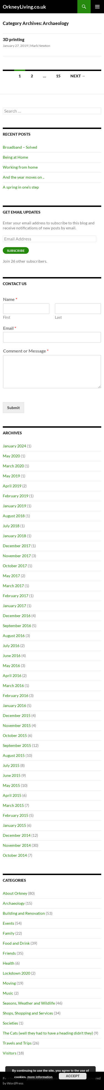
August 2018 (14, 515)
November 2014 (17, 845)
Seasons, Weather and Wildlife (29, 1003)
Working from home (20, 167)
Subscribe (16, 251)
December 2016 (17, 615)
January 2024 (14, 445)
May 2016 (11, 665)
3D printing (13, 39)
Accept (73, 1076)
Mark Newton (40, 46)
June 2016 (12, 655)
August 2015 (14, 755)
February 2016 (15, 695)
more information (39, 1077)
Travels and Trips (17, 1043)
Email (9, 328)
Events (8, 923)
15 (58, 75)
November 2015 (17, 725)
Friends (9, 953)
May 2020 (11, 455)
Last (58, 317)
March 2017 (13, 585)
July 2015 (11, 765)
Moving (9, 983)
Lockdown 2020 (16, 973)
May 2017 (11, 575)
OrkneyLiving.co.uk (24, 7)
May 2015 (11, 785)
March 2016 (13, 685)
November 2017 (17, 555)
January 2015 (14, 825)
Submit (13, 407)
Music (8, 993)
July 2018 (11, 525)
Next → (77, 75)
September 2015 (17, 745)
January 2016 (14, 705)
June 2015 (12, 775)
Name (10, 299)
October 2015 (15, 735)
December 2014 (17, 835)
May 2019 (11, 475)
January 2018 (14, 535)
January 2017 (14, 605)
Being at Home (15, 157)
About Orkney (15, 893)
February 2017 (15, 595)
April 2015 (12, 795)
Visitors (9, 1053)
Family (8, 933)
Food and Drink (16, 943)
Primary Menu (97, 6)
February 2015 (15, 815)
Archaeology (14, 903)
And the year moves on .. (23, 177)
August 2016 (14, 635)
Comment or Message (26, 350)
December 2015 (17, 715)
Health (8, 963)
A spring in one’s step (21, 187)
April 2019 (12, 485)
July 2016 (11, 645)
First (6, 317)
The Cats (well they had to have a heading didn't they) (48, 1033)
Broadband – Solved (20, 147)
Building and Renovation (24, 913)
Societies (10, 1023)
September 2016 (17, 625)
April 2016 (12, 675)
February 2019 (15, 495)
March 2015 (13, 805)
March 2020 (13, 465)
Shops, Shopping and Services (28, 1013)
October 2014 (15, 855)
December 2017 (17, 545)
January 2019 (14, 505)
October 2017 (15, 565)
